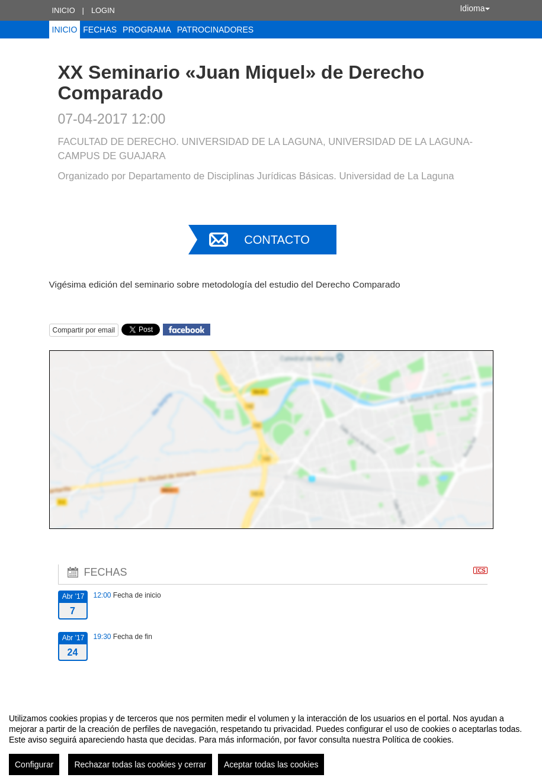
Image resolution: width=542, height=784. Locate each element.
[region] (271, 739)
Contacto (276, 239)
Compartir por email (84, 330)
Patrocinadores (215, 29)
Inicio (63, 10)
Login (103, 10)
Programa (147, 29)
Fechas (100, 29)
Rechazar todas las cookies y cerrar (140, 764)
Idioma (474, 8)
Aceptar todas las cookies (271, 764)
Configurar (34, 764)
